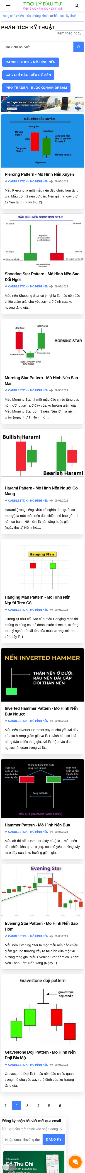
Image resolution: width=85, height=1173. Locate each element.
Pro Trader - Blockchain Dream (36, 87)
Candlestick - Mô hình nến (31, 62)
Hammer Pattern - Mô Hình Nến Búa (37, 825)
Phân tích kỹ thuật (64, 16)
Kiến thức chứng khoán (33, 16)
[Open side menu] (5, 5)
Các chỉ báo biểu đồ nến (28, 75)
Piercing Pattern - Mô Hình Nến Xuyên (39, 174)
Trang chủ (8, 16)
